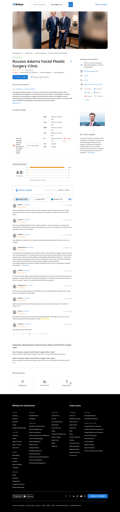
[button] (14, 329)
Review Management (35, 425)
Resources (73, 423)
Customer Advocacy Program (93, 446)
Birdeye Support (89, 440)
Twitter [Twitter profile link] (88, 92)
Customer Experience (36, 456)
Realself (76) (56, 195)
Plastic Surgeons (40, 53)
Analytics (15, 474)
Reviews (15, 414)
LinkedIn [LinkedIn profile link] (97, 92)
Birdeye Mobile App (18, 483)
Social (14, 434)
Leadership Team (75, 414)
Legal (53, 427)
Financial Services (57, 417)
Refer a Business (89, 443)
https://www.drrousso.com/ (93, 84)
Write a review (101, 4)
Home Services (56, 423)
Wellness (54, 442)
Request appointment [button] (91, 71)
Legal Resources (75, 448)
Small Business (34, 411)
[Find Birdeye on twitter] (70, 492)
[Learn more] (92, 119)
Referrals (15, 417)
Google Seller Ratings (19, 423)
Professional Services (91, 414)
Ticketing (15, 463)
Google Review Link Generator (93, 428)
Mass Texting (16, 440)
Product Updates (75, 433)
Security (38, 501)
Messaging (15, 451)
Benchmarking (17, 460)
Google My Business (35, 446)
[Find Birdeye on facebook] (66, 492)
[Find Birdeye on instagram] (77, 492)
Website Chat (33, 440)
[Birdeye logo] (18, 4)
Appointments (17, 437)
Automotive (55, 411)
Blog (71, 427)
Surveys (14, 454)
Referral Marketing (34, 437)
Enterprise (32, 414)
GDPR (43, 501)
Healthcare (29, 53)
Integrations (16, 477)
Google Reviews (34, 443)
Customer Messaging (36, 434)
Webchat (15, 431)
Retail (53, 439)
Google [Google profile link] (88, 89)
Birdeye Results (74, 445)
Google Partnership (18, 480)
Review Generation (35, 428)
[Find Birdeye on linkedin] (74, 492)
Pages (14, 420)
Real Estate (55, 436)
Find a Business (89, 434)
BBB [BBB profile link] (87, 100)
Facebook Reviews (34, 449)
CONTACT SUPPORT (97, 492)
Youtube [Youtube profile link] (88, 96)
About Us (72, 411)
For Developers (89, 437)
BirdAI (14, 471)
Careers (72, 436)
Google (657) (39, 195)
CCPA (53, 501)
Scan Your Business (90, 431)
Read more (16, 103)
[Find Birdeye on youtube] (81, 492)
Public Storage (56, 433)
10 (44, 329)
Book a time (73, 420)
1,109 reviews (29, 70)
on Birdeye (27, 200)
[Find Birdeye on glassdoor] (85, 492)
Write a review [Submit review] (20, 77)
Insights (15, 457)
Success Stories (74, 439)
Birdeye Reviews (75, 442)
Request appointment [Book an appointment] (40, 77)
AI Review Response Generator (94, 425)
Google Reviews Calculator (92, 422)
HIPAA (48, 501)
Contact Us (73, 451)
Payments (15, 443)
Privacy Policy (30, 501)
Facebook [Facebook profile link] (98, 89)
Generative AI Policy (62, 501)
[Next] (70, 379)
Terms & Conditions (18, 501)
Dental (54, 414)
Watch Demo (74, 417)
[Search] (71, 4)
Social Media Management (37, 459)
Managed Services (90, 411)
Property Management (59, 430)
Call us (86, 80)
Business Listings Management (39, 452)
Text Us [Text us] (86, 76)
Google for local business (37, 422)
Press (71, 430)
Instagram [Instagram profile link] (99, 96)
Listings (14, 411)
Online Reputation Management (39, 431)
